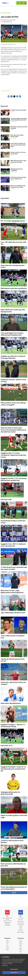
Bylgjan (20, 948)
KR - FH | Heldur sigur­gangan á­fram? (13, 221)
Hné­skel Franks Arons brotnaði (18, 110)
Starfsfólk (20, 926)
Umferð (20, 927)
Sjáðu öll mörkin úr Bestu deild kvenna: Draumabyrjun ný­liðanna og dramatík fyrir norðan (13, 430)
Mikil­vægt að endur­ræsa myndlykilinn (14, 288)
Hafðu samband (21, 921)
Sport (7, 943)
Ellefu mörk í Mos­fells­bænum (11, 703)
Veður (21, 946)
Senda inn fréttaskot (20, 932)
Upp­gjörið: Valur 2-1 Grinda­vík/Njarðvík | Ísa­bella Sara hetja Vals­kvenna (13, 455)
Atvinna (20, 943)
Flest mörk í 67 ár (7, 745)
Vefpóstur (20, 929)
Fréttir (7, 940)
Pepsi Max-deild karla (6, 90)
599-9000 (8, 925)
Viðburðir (20, 945)
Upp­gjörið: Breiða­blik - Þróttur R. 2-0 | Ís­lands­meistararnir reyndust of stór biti (13, 769)
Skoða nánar (5, 965)
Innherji (20, 940)
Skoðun (7, 946)
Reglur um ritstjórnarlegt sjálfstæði (7, 919)
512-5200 (21, 918)
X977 (21, 951)
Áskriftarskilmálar (20, 924)
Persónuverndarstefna (7, 920)
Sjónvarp (7, 948)
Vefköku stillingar (14, 969)
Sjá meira (14, 892)
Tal (20, 953)
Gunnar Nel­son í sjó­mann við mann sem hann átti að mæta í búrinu (18, 145)
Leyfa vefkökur (14, 972)
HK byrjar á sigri (6, 499)
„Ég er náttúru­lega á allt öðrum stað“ (13, 613)
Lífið (7, 945)
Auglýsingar (20, 919)
